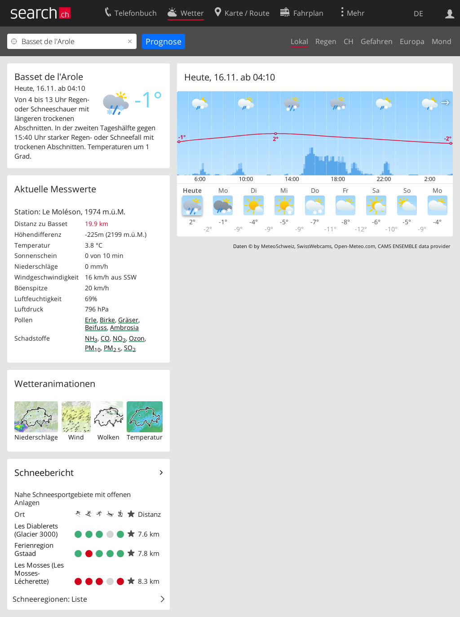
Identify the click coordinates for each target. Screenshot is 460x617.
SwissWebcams (314, 246)
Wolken (108, 437)
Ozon (137, 338)
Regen (325, 41)
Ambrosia (124, 327)
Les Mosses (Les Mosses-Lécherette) (39, 573)
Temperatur (145, 437)
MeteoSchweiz (277, 246)
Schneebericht (44, 472)
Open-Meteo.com (354, 246)
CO (105, 338)
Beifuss (96, 327)
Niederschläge (36, 437)
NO (119, 338)
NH (91, 338)
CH (349, 41)
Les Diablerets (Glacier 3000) (36, 529)
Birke (107, 319)
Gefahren (377, 41)
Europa (412, 41)
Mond (441, 41)
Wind (76, 437)
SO (130, 347)
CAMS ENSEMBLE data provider (414, 246)
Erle (91, 319)
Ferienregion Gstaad (33, 549)
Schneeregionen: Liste (50, 599)
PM (93, 347)
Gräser (128, 319)
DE (418, 13)
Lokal (299, 41)
